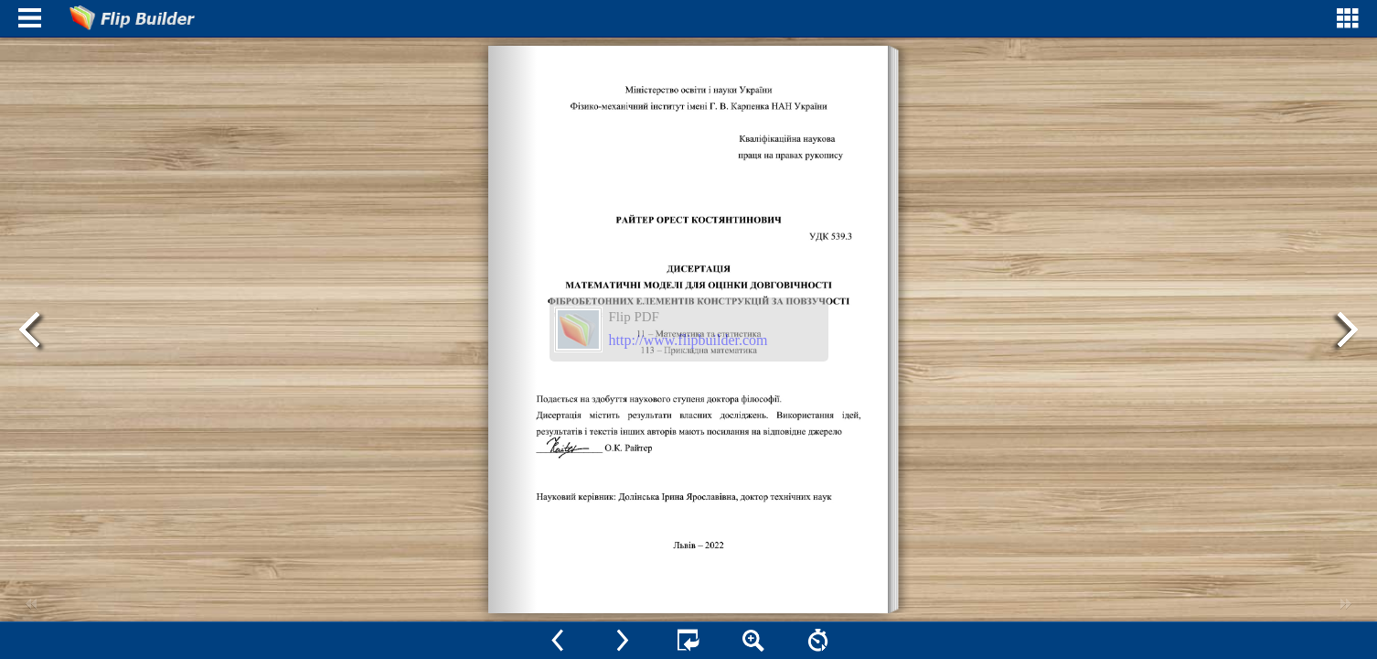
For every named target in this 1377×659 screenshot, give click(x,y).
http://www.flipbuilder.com (688, 340)
